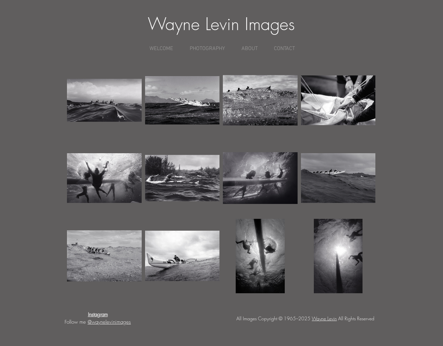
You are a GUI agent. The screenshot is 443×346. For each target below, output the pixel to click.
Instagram (98, 314)
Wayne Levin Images (221, 24)
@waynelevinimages (109, 322)
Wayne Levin (324, 318)
